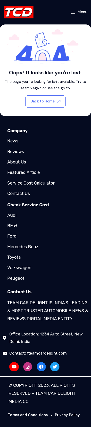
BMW (12, 225)
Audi (12, 215)
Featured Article (23, 172)
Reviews (15, 151)
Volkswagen (19, 267)
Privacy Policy (67, 414)
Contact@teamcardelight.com (38, 353)
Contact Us (18, 193)
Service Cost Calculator (31, 183)
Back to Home (45, 101)
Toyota (14, 257)
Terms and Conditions (28, 414)
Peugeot (15, 278)
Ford (12, 236)
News (12, 141)
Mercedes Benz (22, 246)
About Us (16, 162)
